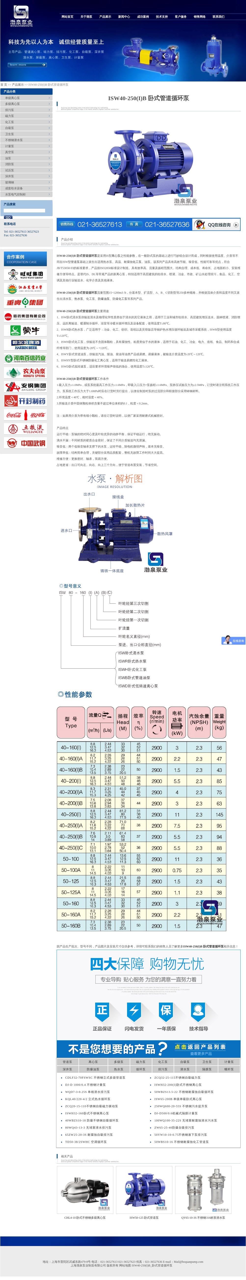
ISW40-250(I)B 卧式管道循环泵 (203, 946)
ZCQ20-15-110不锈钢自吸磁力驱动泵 (91, 1106)
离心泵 (116, 255)
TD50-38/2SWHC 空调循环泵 (86, 1142)
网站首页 (67, 16)
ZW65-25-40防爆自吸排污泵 (174, 1127)
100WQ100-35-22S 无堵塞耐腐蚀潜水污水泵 (185, 1120)
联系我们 (218, 16)
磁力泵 (9, 116)
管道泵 (75, 262)
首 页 (3, 84)
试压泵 (9, 170)
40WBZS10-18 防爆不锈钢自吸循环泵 (92, 1120)
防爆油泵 (104, 299)
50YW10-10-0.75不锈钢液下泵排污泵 (180, 1134)
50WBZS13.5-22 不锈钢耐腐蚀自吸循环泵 (184, 1092)
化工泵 (9, 122)
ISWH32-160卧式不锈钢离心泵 (87, 1113)
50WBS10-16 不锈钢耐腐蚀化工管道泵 (181, 1142)
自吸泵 (9, 128)
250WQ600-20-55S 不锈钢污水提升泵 (181, 1106)
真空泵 (9, 152)
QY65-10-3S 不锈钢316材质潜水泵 (203, 1217)
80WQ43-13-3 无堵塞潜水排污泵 (88, 1127)
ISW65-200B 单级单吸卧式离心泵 (178, 1099)
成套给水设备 (14, 188)
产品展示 (105, 16)
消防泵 (9, 164)
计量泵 (9, 146)
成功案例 (143, 16)
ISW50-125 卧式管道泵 (144, 1217)
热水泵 (78, 299)
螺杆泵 (229, 1069)
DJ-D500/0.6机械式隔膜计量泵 (176, 1113)
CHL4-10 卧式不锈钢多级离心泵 (85, 1217)
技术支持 (162, 16)
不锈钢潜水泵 (14, 140)
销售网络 (200, 16)
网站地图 (125, 1265)
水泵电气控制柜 (15, 194)
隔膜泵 (207, 1069)
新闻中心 (124, 16)
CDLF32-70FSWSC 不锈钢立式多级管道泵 (95, 1077)
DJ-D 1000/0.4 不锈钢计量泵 (85, 1085)
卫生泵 (9, 134)
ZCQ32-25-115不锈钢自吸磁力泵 (177, 1077)
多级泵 (119, 1062)
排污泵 (9, 110)
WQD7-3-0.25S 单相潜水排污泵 (87, 1092)
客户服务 (181, 16)
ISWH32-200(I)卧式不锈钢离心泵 (178, 1085)
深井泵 (9, 176)
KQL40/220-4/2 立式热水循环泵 (88, 1099)
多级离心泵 (12, 104)
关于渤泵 (86, 16)
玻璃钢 (9, 182)
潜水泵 (185, 1069)
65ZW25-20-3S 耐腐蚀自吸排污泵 (89, 1134)
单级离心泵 (12, 98)
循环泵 (141, 1069)
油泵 (8, 158)
